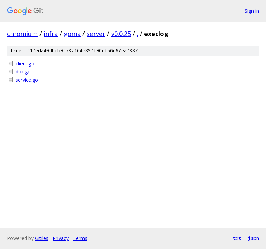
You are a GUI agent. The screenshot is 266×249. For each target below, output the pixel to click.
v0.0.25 (121, 33)
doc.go (23, 71)
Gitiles (41, 238)
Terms (80, 238)
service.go (27, 79)
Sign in (252, 11)
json (253, 238)
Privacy (61, 238)
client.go (25, 63)
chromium (22, 33)
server (96, 33)
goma (72, 33)
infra (51, 33)
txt (237, 238)
